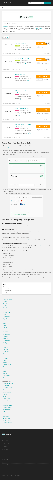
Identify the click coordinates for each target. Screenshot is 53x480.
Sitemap (5, 446)
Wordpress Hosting (7, 422)
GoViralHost (6, 332)
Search (48, 3)
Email (18, 53)
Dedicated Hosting (7, 387)
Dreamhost (5, 321)
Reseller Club (6, 362)
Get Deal (43, 76)
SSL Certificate (6, 409)
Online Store (6, 403)
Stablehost (5, 26)
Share (13, 53)
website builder (38, 28)
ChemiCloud (6, 307)
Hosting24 (5, 336)
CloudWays (5, 310)
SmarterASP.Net (7, 364)
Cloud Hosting (6, 385)
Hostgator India (6, 334)
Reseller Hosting (7, 407)
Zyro (4, 377)
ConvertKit (5, 314)
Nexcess (5, 356)
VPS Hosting (6, 414)
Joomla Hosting (6, 396)
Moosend (5, 353)
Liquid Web (5, 351)
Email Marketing (7, 392)
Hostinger (5, 338)
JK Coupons (7, 2)
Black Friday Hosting (8, 383)
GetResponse (6, 329)
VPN (4, 411)
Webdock (5, 373)
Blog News (6, 449)
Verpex (4, 371)
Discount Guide (6, 464)
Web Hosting (6, 416)
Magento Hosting (7, 400)
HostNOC (5, 347)
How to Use (6, 459)
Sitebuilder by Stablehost (21, 74)
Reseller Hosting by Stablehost (22, 108)
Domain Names (6, 389)
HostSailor (5, 349)
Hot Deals (5, 394)
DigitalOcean (6, 318)
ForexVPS (5, 325)
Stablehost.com (9, 148)
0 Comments (47, 53)
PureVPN (5, 360)
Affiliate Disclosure (7, 443)
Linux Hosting (6, 398)
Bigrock (5, 303)
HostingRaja (6, 342)
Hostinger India (6, 340)
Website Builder (6, 418)
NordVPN (5, 358)
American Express (44, 245)
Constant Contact (7, 312)
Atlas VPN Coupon (7, 299)
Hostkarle (5, 345)
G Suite (5, 327)
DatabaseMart (6, 316)
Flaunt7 (5, 323)
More (29, 49)
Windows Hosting (7, 420)
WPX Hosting (6, 375)
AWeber (5, 301)
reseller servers (29, 239)
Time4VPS (5, 369)
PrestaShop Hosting (7, 405)
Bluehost (5, 305)
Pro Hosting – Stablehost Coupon (22, 58)
